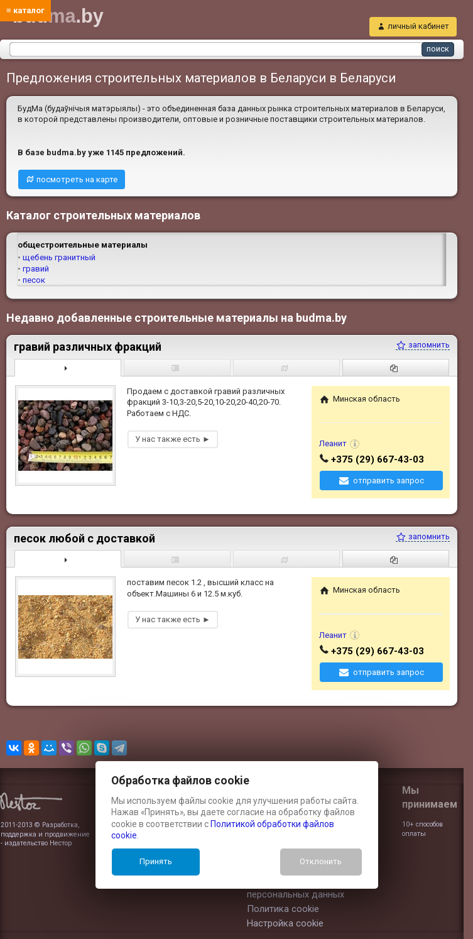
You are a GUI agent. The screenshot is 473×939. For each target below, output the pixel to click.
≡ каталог (25, 10)
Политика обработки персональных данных (295, 888)
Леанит (333, 443)
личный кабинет (418, 26)
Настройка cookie (285, 923)
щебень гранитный (59, 257)
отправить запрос (388, 480)
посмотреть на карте (76, 179)
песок (34, 280)
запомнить (423, 344)
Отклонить (321, 861)
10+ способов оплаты (422, 828)
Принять (155, 861)
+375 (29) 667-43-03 (377, 459)
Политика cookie (283, 908)
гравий (36, 268)
